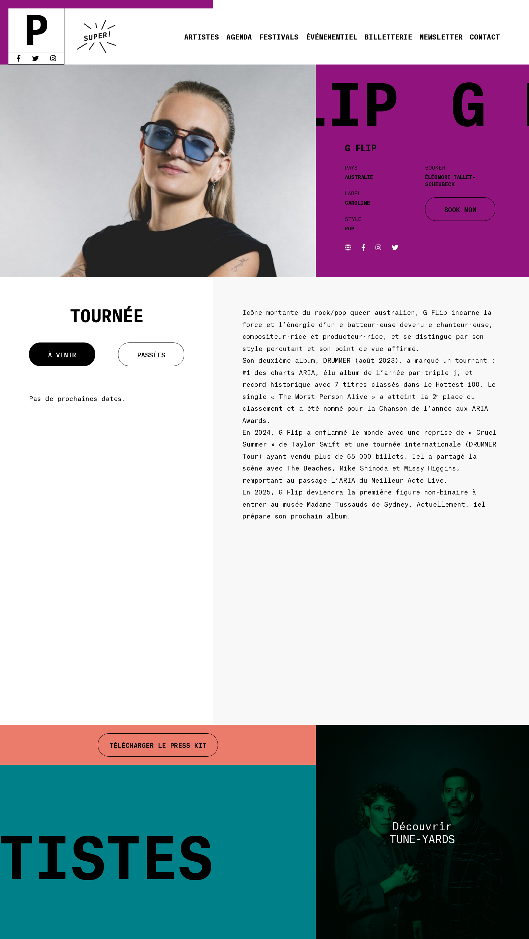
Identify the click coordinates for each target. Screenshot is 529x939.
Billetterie (388, 36)
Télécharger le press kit (157, 744)
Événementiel (332, 36)
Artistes (201, 36)
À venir (62, 354)
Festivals (279, 36)
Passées (151, 354)
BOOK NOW (460, 209)
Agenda (239, 36)
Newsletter (441, 36)
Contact (485, 36)
